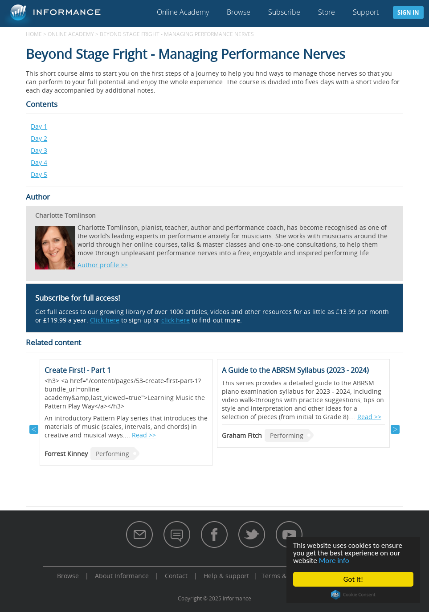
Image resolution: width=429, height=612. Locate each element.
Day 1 (39, 126)
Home (34, 33)
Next (395, 429)
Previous (33, 429)
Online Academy (183, 12)
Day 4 (39, 162)
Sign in (408, 12)
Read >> (144, 435)
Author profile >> (103, 265)
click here (175, 320)
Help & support (226, 575)
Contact (176, 575)
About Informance (122, 575)
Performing (112, 453)
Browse (238, 12)
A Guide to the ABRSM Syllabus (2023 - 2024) (295, 370)
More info (334, 560)
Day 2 (39, 138)
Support (366, 12)
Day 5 (39, 174)
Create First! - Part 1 (78, 370)
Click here (104, 320)
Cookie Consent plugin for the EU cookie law (353, 595)
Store (326, 12)
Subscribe (284, 12)
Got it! (353, 579)
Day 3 (39, 150)
